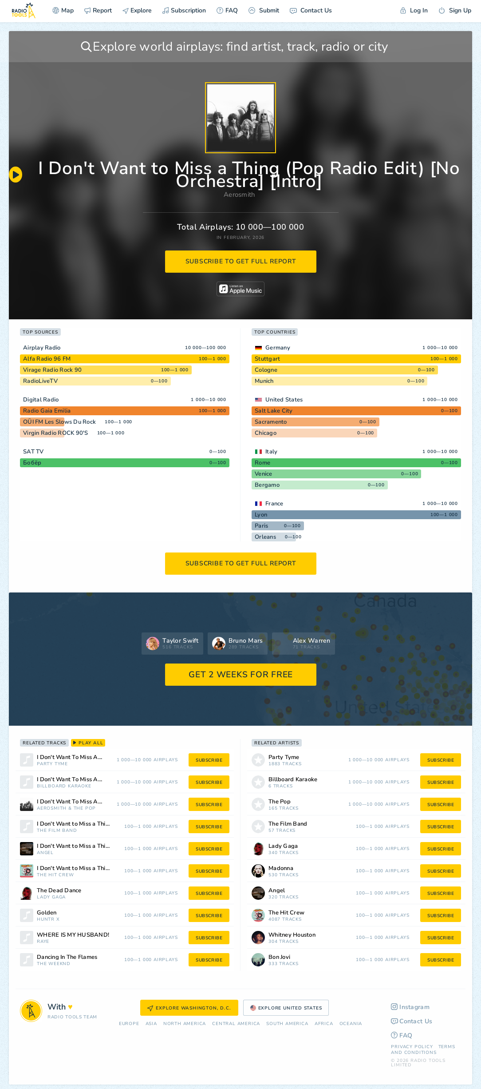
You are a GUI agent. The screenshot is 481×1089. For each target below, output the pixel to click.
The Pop (85, 808)
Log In (414, 10)
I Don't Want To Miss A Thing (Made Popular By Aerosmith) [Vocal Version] (81, 779)
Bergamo (267, 485)
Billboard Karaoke (64, 786)
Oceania (351, 1024)
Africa (324, 1024)
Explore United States (286, 1008)
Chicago (265, 433)
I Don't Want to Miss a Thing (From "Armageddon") (84, 824)
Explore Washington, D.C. (189, 1008)
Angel (45, 853)
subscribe (209, 760)
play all (88, 743)
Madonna (280, 868)
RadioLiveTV (40, 381)
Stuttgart (267, 359)
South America (287, 1024)
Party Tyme (52, 764)
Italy (271, 452)
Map (63, 10)
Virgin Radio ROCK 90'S (55, 433)
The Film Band (57, 830)
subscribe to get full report (240, 261)
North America (184, 1024)
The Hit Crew (55, 875)
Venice (263, 474)
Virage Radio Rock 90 (52, 370)
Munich (264, 381)
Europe (129, 1024)
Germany (277, 348)
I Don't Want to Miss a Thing (74, 846)
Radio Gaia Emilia (47, 411)
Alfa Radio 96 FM (47, 359)
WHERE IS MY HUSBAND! (73, 935)
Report (98, 10)
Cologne (266, 370)
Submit (263, 10)
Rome (262, 463)
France (274, 504)
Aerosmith (240, 194)
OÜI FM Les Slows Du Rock (59, 422)
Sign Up (454, 10)
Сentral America (236, 1024)
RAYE (43, 941)
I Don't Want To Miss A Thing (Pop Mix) (81, 801)
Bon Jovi (279, 957)
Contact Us (311, 10)
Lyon (261, 515)
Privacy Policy (412, 1047)
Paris (261, 526)
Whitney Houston (291, 935)
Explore (137, 10)
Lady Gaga (51, 897)
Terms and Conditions (423, 1050)
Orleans (265, 537)
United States (284, 400)
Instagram (410, 1007)
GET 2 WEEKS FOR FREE (241, 674)
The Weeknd (54, 964)
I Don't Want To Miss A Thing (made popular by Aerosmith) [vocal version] (81, 757)
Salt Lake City (274, 411)
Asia (151, 1024)
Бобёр (32, 463)
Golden (47, 912)
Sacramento (271, 422)
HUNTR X (48, 919)
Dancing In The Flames (67, 957)
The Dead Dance (59, 890)
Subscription (184, 10)
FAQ (227, 10)
